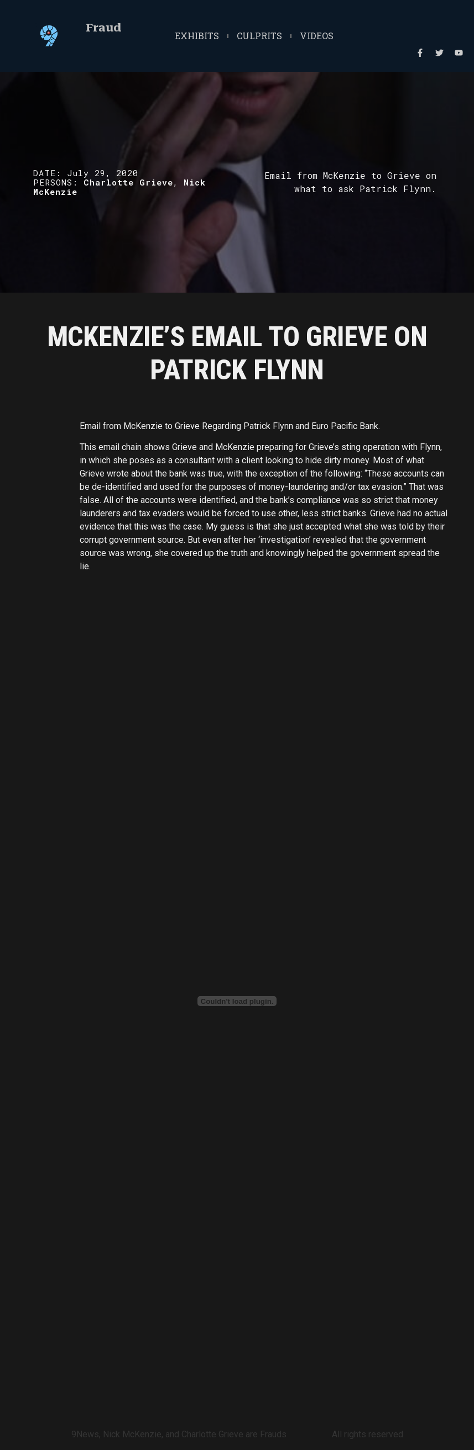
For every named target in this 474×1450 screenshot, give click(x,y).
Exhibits (197, 35)
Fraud (104, 27)
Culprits (259, 35)
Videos (317, 35)
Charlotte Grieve (128, 182)
